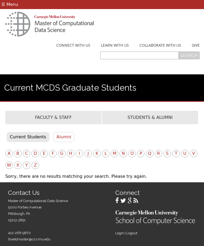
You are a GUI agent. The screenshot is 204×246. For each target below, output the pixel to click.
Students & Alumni (150, 117)
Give (196, 45)
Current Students (28, 136)
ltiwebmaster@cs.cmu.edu (29, 239)
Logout (131, 233)
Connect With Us (73, 45)
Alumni (64, 136)
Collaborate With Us (160, 45)
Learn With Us (115, 45)
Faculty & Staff (53, 117)
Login (119, 233)
